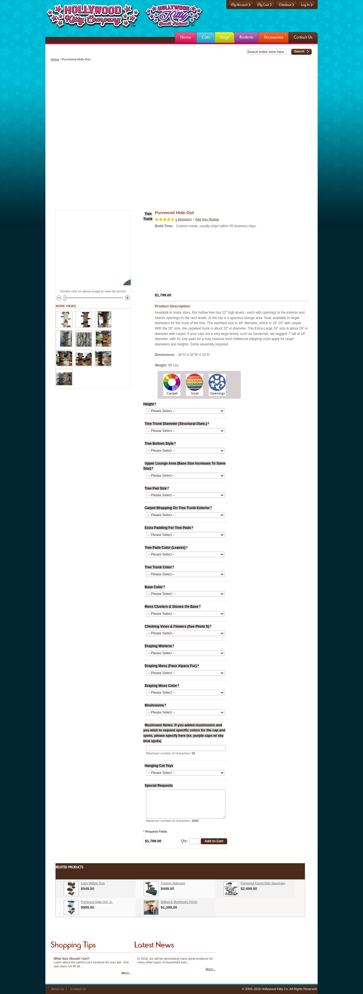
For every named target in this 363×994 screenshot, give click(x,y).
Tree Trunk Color (159, 567)
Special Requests (159, 786)
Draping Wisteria (159, 646)
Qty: (184, 841)
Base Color (155, 587)
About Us (57, 989)
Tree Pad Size (157, 488)
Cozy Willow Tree (93, 883)
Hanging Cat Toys (159, 766)
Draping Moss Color (162, 686)
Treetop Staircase (173, 883)
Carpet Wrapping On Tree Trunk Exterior (178, 508)
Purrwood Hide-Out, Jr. (97, 902)
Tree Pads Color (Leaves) (166, 548)
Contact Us (78, 989)
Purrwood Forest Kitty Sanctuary (262, 883)
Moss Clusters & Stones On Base (173, 607)
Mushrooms (155, 705)
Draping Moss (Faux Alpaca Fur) (172, 666)
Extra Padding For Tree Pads (169, 528)
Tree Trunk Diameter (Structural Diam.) (177, 424)
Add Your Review (207, 219)
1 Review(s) (183, 219)
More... (127, 973)
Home (55, 59)
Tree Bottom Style (160, 444)
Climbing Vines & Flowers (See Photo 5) (178, 626)
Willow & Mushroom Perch (179, 902)
